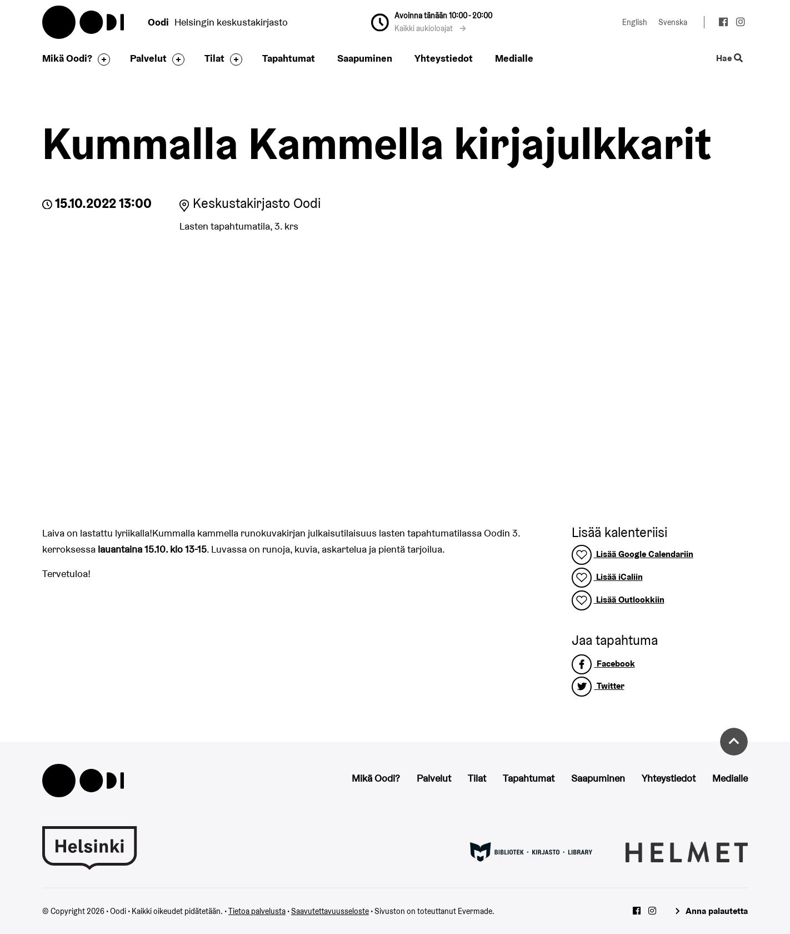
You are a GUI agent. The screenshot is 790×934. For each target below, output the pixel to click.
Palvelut (148, 58)
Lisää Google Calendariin (632, 554)
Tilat (214, 58)
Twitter (598, 686)
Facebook (603, 663)
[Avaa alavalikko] (101, 59)
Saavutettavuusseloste (330, 911)
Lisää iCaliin (607, 577)
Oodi (84, 22)
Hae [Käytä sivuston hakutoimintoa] (729, 58)
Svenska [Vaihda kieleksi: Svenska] (672, 22)
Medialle (514, 58)
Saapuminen (364, 58)
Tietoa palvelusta (257, 911)
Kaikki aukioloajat (430, 28)
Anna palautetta (717, 911)
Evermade (475, 911)
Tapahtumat (288, 58)
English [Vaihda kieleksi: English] (634, 22)
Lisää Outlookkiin (618, 599)
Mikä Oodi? (67, 58)
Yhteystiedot (443, 58)
